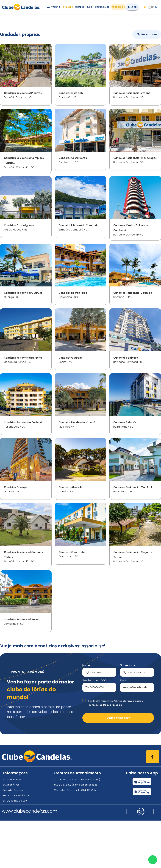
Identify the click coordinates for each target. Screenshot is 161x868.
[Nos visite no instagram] (127, 860)
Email (123, 727)
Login (132, 7)
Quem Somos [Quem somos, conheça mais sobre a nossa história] (102, 7)
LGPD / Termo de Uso (15, 848)
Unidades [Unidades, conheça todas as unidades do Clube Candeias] (67, 7)
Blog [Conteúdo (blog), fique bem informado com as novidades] (89, 7)
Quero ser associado (118, 765)
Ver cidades (146, 82)
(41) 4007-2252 (88, 837)
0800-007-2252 (62, 832)
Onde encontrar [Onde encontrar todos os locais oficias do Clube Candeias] (12, 827)
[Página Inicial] (22, 7)
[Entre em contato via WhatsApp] (152, 859)
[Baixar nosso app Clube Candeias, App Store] (142, 829)
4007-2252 (60, 827)
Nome (86, 712)
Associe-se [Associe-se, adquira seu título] (118, 7)
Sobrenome (127, 712)
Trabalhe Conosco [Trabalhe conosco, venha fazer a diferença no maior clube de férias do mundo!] (13, 837)
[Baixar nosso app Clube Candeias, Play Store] (142, 839)
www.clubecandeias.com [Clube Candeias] (29, 858)
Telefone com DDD (94, 727)
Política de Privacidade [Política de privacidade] (16, 842)
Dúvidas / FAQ (11, 832)
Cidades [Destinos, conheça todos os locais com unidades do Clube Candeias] (79, 7)
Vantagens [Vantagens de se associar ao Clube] (53, 7)
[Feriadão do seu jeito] (80, 63)
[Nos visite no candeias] (141, 859)
